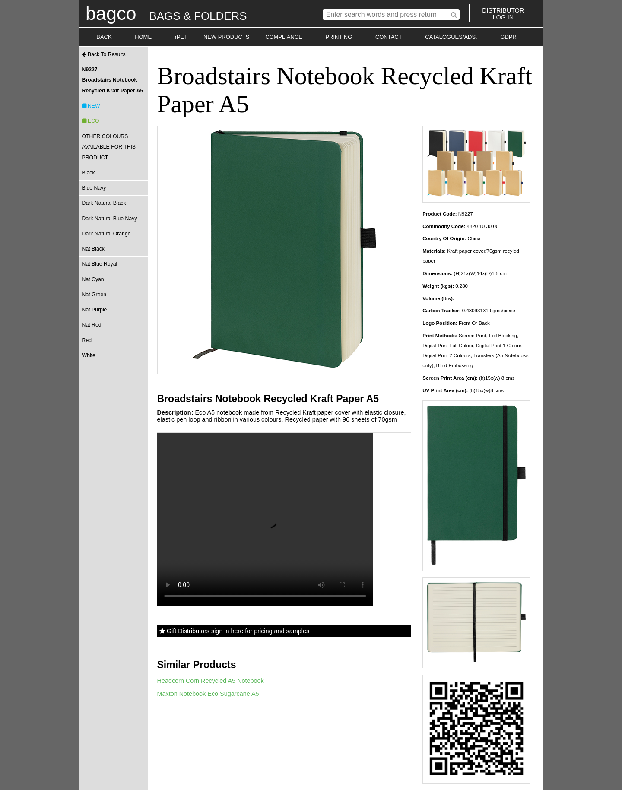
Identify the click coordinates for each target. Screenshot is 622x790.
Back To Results (104, 54)
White (88, 355)
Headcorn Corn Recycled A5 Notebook (210, 680)
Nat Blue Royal (99, 264)
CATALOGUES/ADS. (451, 37)
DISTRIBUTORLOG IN (503, 14)
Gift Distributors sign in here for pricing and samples (234, 631)
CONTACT (388, 37)
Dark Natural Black (104, 203)
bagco (111, 13)
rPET (181, 37)
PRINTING (338, 37)
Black (88, 173)
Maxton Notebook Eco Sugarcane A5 (208, 693)
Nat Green (94, 295)
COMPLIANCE (283, 37)
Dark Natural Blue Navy (109, 219)
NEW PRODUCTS (226, 37)
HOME (143, 37)
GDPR (508, 37)
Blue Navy (94, 188)
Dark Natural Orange (106, 234)
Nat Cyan (93, 279)
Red (87, 340)
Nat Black (93, 249)
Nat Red (92, 325)
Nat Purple (94, 310)
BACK (103, 37)
